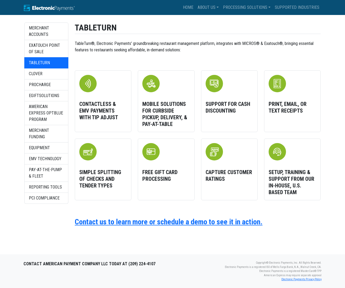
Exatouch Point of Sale (44, 48)
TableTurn (39, 62)
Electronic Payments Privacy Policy (301, 279)
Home (188, 7)
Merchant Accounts (39, 31)
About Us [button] (206, 7)
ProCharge (40, 84)
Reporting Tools (45, 187)
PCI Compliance (44, 198)
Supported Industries (297, 7)
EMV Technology (45, 158)
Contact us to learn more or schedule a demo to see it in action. (168, 221)
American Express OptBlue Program (46, 113)
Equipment (39, 147)
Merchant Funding (39, 133)
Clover (35, 73)
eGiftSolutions (44, 95)
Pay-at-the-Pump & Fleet (45, 173)
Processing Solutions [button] (245, 7)
